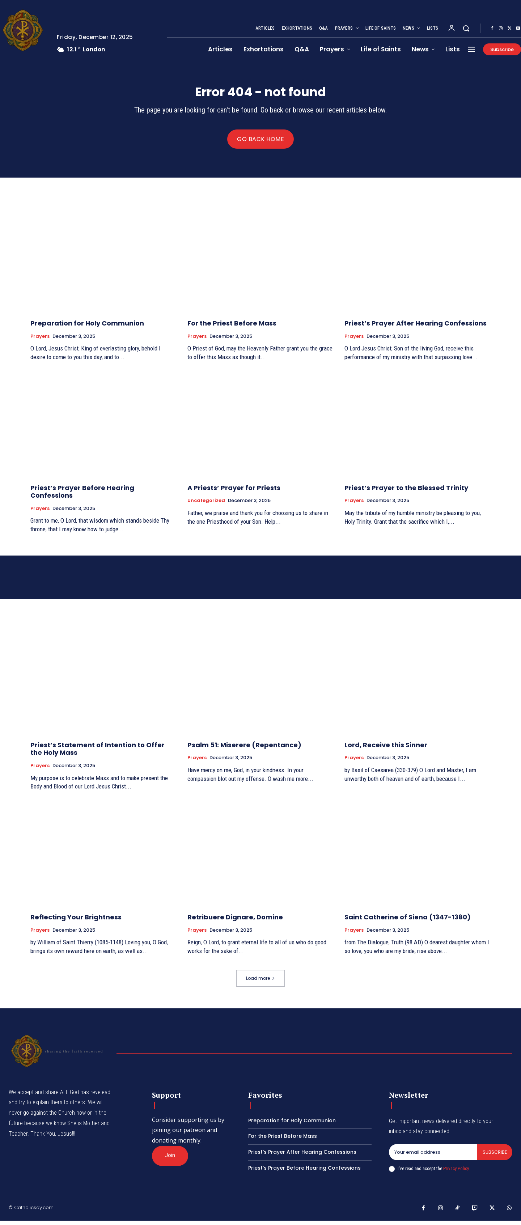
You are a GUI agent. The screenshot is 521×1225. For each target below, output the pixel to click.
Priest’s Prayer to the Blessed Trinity (406, 491)
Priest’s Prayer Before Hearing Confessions (82, 495)
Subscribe (494, 1156)
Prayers (40, 340)
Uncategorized (206, 504)
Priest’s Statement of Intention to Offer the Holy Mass (97, 752)
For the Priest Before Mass (231, 327)
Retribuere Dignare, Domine (235, 921)
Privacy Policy (456, 1172)
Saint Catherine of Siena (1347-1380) (407, 921)
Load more (260, 982)
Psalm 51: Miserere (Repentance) (244, 748)
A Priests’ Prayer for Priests (233, 491)
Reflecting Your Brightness (76, 921)
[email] (432, 1156)
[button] (466, 28)
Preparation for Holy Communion (87, 327)
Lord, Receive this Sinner (385, 748)
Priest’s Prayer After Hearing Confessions (415, 327)
